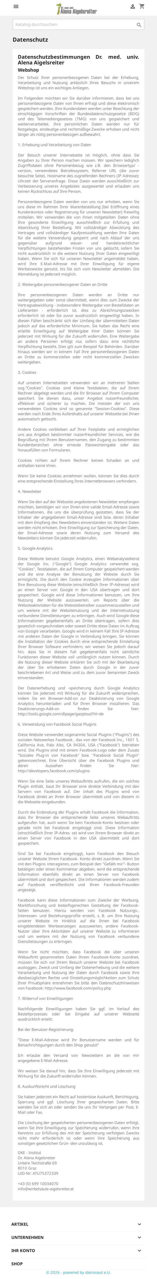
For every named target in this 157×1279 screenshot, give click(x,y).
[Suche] (78, 24)
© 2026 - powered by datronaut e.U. (78, 1272)
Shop (17, 1264)
